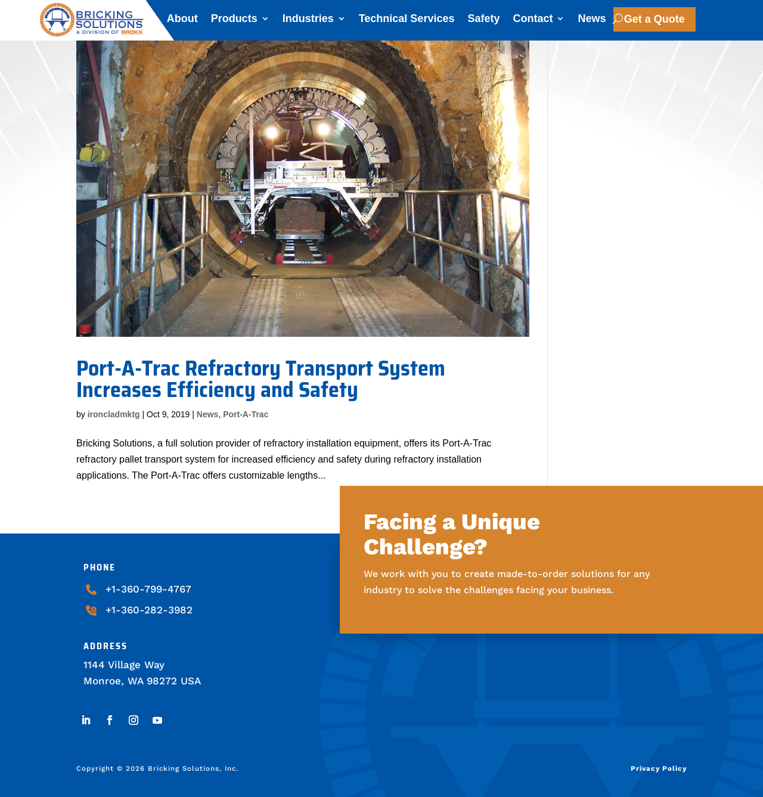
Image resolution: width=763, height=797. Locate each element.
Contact (533, 20)
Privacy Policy (659, 768)
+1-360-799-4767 (148, 589)
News (592, 20)
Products (234, 20)
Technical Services (407, 20)
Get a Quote (654, 19)
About (182, 20)
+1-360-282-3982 (149, 610)
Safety (483, 20)
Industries (308, 20)
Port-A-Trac (245, 414)
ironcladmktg (114, 414)
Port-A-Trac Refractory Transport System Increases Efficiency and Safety (260, 379)
